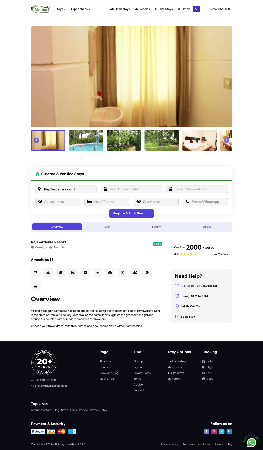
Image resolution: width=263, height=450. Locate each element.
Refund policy (223, 444)
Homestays (120, 9)
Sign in (138, 367)
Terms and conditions (196, 444)
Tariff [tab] (107, 227)
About (35, 410)
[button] (196, 9)
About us (105, 361)
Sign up (138, 361)
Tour (207, 373)
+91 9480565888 (196, 286)
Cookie (138, 384)
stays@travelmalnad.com (49, 386)
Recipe (83, 410)
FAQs (73, 410)
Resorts (142, 9)
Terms (137, 379)
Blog (56, 410)
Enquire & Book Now (131, 213)
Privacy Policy (142, 373)
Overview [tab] (57, 227)
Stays (59, 9)
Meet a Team (107, 379)
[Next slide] (226, 140)
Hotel (207, 361)
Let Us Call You (188, 306)
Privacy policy (169, 444)
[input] (131, 189)
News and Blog (109, 373)
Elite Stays (164, 9)
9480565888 (220, 9)
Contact (46, 410)
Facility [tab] (156, 227)
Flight (208, 367)
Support (139, 390)
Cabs (207, 379)
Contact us (106, 367)
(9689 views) (221, 254)
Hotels (184, 9)
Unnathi (69, 444)
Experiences (79, 9)
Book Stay (185, 316)
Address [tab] (206, 227)
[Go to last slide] (36, 140)
